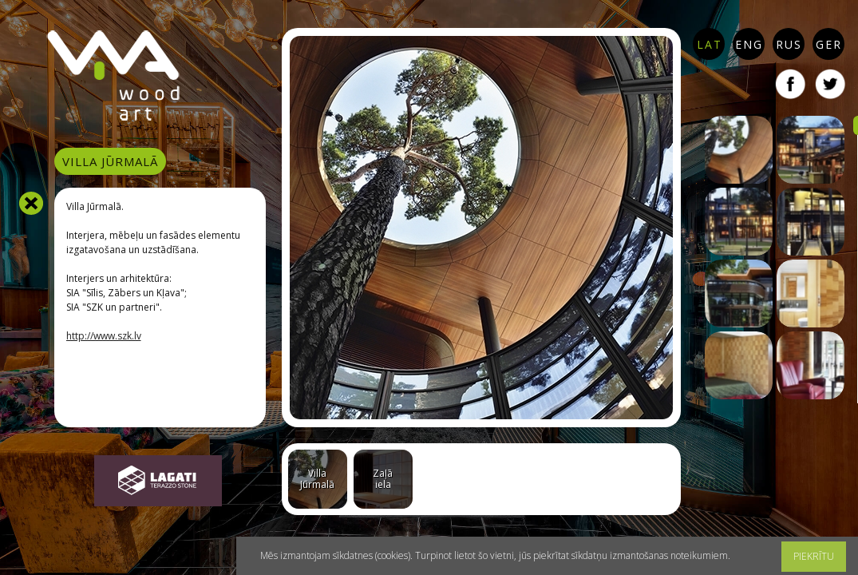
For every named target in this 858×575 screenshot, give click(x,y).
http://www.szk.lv (103, 336)
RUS (789, 44)
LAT (709, 44)
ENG (749, 44)
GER (829, 44)
